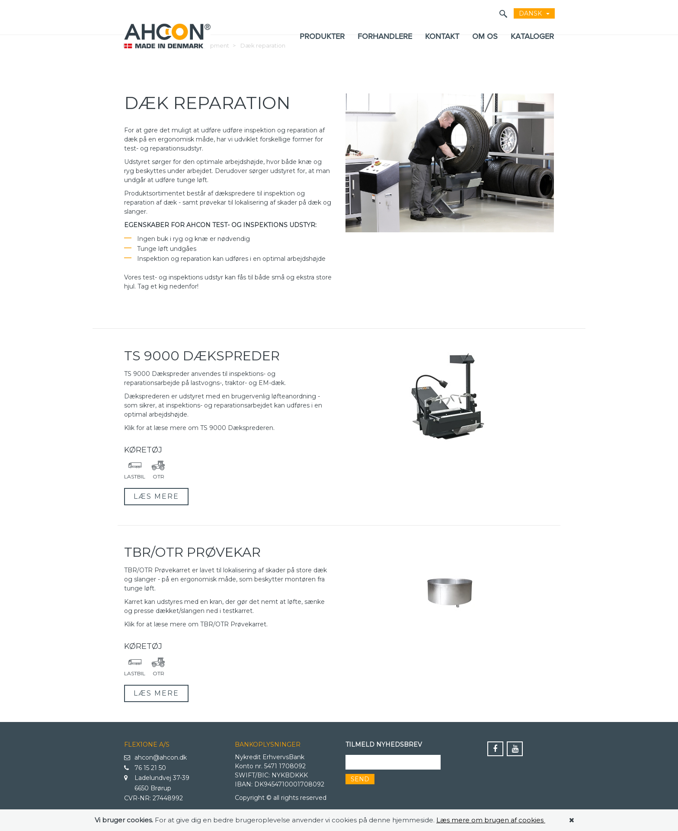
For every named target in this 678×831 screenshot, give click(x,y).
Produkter (322, 36)
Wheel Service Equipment (192, 62)
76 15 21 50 (145, 768)
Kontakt (442, 36)
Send (360, 779)
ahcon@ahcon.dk (155, 758)
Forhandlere (385, 36)
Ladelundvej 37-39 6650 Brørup (156, 782)
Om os (485, 36)
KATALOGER (532, 36)
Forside (133, 62)
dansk (534, 13)
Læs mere (156, 496)
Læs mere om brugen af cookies (490, 820)
